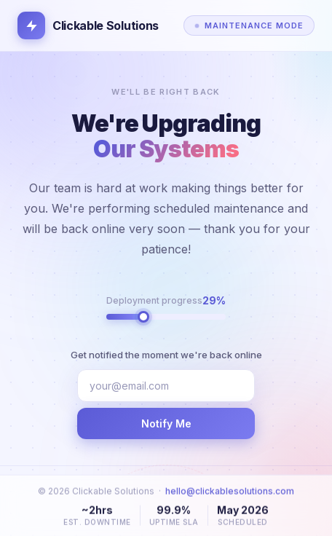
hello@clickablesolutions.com (229, 495)
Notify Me (166, 423)
